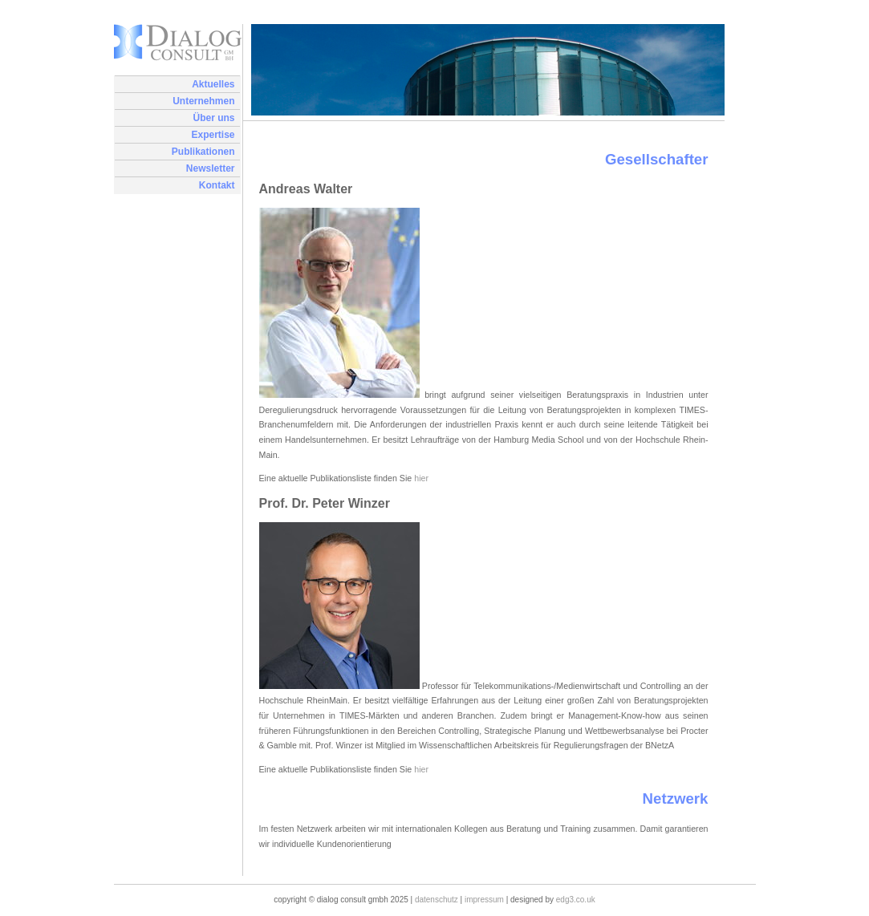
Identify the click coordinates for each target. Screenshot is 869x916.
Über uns (213, 118)
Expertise (212, 134)
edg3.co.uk (575, 899)
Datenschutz (436, 899)
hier (421, 478)
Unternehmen (203, 101)
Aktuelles (213, 84)
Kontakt (217, 185)
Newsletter (210, 168)
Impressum (484, 899)
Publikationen (203, 151)
